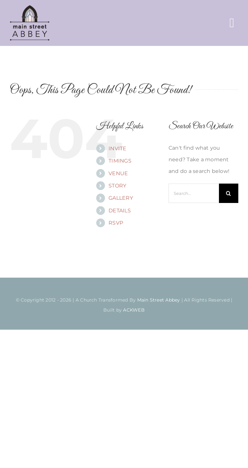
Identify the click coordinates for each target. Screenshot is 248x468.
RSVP (115, 223)
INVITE (117, 148)
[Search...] (194, 193)
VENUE (118, 173)
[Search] (228, 193)
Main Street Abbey (158, 300)
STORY (117, 186)
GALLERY (120, 198)
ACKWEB (133, 310)
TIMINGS (119, 161)
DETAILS (119, 210)
